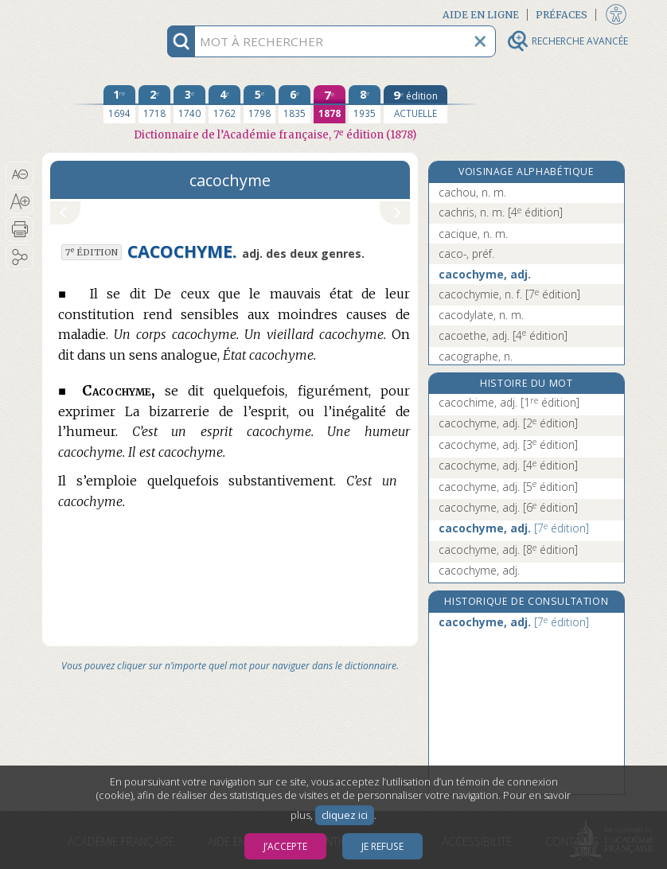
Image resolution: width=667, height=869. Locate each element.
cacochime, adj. (509, 402)
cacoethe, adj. (503, 335)
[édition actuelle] (415, 104)
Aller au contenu (104, 14)
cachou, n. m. (472, 192)
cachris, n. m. (501, 212)
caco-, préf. (466, 253)
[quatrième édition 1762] (224, 104)
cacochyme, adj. (485, 274)
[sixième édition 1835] (294, 104)
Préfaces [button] (561, 15)
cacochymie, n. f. (509, 294)
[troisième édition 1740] (189, 104)
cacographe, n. (476, 356)
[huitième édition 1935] (364, 104)
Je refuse (382, 846)
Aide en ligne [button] (481, 15)
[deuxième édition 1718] (154, 104)
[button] (19, 174)
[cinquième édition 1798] (259, 104)
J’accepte (285, 846)
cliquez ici (345, 815)
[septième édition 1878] (329, 104)
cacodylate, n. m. (481, 314)
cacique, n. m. (473, 233)
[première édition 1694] (119, 104)
